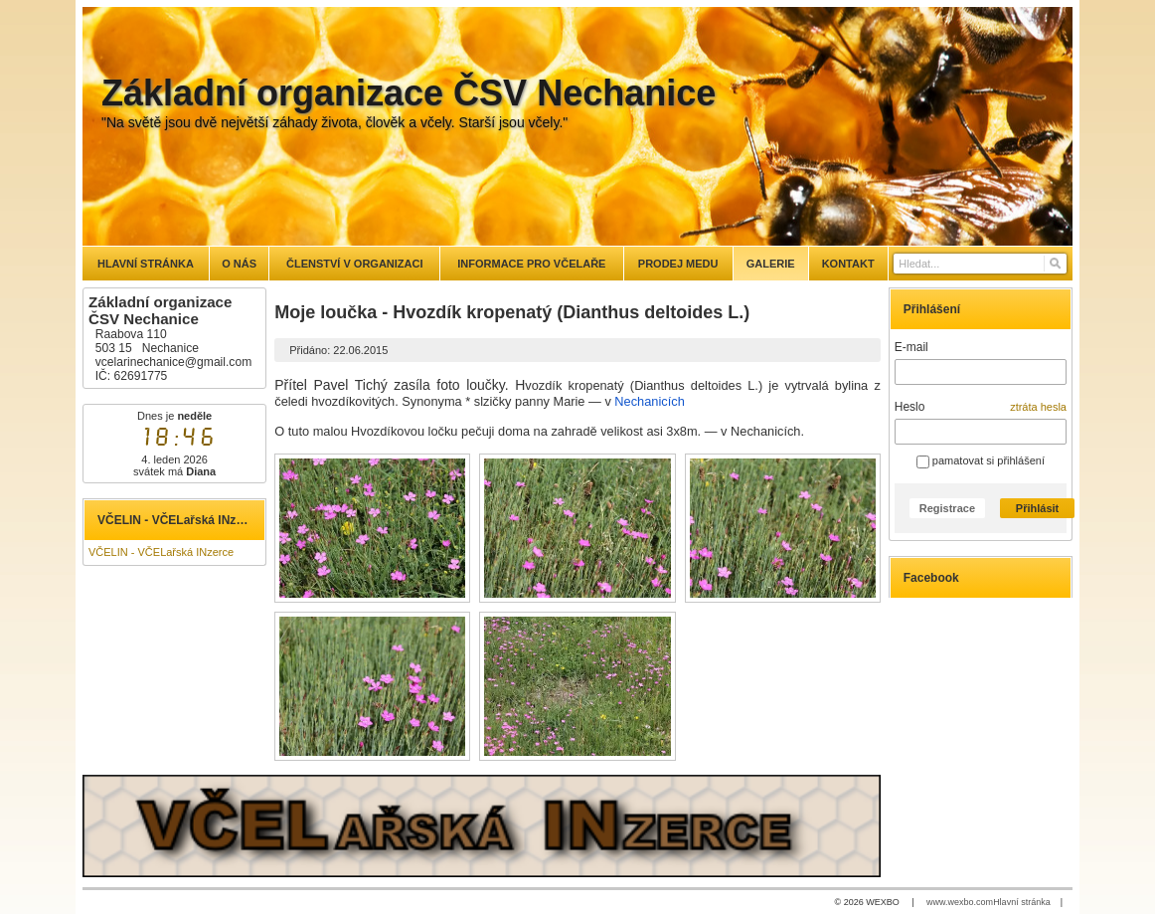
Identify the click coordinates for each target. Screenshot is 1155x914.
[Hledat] (1054, 264)
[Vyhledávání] (980, 264)
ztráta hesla (1038, 407)
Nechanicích (649, 401)
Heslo (910, 407)
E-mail (911, 347)
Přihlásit (1037, 508)
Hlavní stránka (1022, 902)
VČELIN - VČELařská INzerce (161, 552)
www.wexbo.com (959, 902)
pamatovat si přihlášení (980, 460)
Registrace (947, 508)
